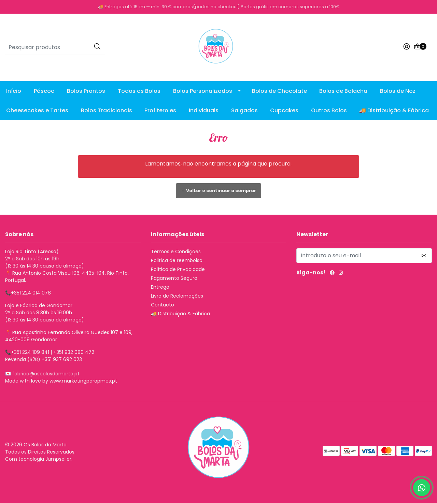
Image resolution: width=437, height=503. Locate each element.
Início (13, 91)
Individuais (203, 110)
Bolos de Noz (397, 91)
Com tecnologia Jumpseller (38, 459)
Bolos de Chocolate (279, 91)
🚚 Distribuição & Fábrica (394, 110)
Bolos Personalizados (202, 91)
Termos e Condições (176, 251)
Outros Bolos (329, 110)
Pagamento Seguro (174, 278)
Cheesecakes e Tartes (37, 110)
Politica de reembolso (176, 260)
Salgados (244, 110)
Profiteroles (160, 110)
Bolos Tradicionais (106, 110)
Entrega (160, 287)
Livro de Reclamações (177, 295)
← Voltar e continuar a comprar (218, 190)
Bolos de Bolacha (343, 91)
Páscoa (44, 91)
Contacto (162, 304)
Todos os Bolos (139, 91)
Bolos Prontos (86, 91)
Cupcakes (284, 110)
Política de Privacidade (178, 269)
